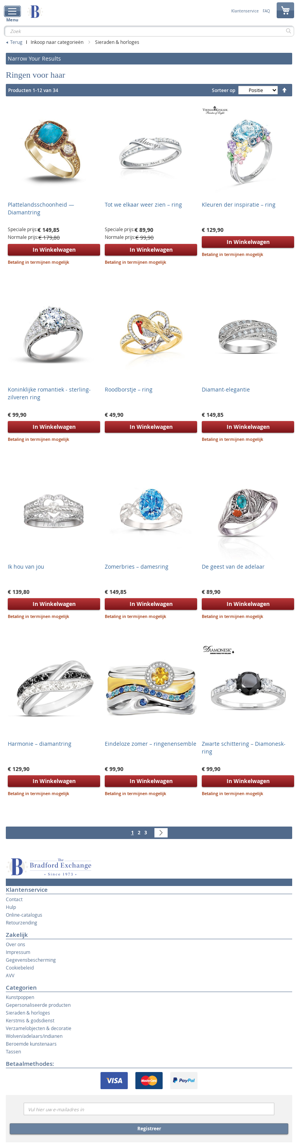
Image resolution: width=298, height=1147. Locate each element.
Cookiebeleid (20, 967)
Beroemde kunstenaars (31, 1044)
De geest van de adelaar (233, 566)
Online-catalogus (24, 915)
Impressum (18, 952)
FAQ (266, 11)
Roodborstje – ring (128, 389)
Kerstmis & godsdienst (30, 1020)
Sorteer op (223, 90)
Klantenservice (245, 11)
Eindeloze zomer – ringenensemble (150, 743)
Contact (14, 899)
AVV (10, 975)
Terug (16, 42)
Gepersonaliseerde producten (38, 1005)
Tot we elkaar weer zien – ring (143, 204)
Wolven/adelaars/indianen (34, 1036)
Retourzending (21, 922)
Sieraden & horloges (117, 42)
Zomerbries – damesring (136, 566)
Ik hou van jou (26, 566)
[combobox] (149, 31)
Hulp (11, 907)
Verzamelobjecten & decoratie (38, 1028)
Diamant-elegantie (226, 389)
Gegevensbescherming (31, 960)
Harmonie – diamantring (39, 743)
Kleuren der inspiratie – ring (238, 204)
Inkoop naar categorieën (58, 42)
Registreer (149, 1128)
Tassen (13, 1051)
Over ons (15, 944)
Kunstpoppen (20, 997)
